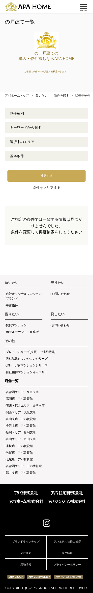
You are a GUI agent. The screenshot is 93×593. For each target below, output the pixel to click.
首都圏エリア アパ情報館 (24, 466)
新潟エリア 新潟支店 (21, 432)
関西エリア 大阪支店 (21, 412)
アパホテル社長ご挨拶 (67, 541)
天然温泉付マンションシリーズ (27, 358)
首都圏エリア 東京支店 (22, 392)
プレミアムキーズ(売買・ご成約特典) (31, 352)
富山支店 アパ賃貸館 (21, 419)
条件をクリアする (47, 188)
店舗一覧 (12, 381)
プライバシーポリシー (67, 564)
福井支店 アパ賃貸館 (21, 472)
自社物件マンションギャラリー (27, 372)
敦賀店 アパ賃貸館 (19, 452)
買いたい (41, 95)
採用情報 (67, 552)
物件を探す (61, 95)
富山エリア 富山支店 (21, 439)
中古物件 (12, 305)
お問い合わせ (61, 294)
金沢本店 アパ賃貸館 (21, 425)
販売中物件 (82, 95)
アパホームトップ (17, 95)
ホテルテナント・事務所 (22, 332)
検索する (47, 175)
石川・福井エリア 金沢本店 (25, 405)
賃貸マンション (16, 325)
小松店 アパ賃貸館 (19, 446)
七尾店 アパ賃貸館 (19, 459)
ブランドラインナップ (25, 541)
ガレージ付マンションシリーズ (27, 365)
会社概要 (25, 552)
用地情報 (25, 564)
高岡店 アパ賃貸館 (19, 398)
